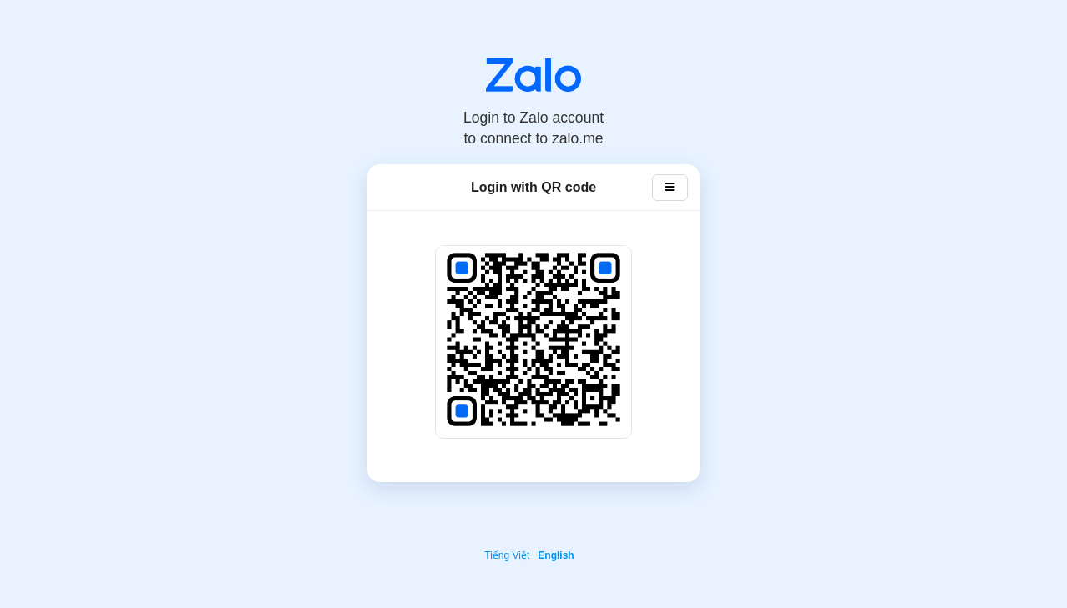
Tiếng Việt (506, 555)
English (556, 555)
